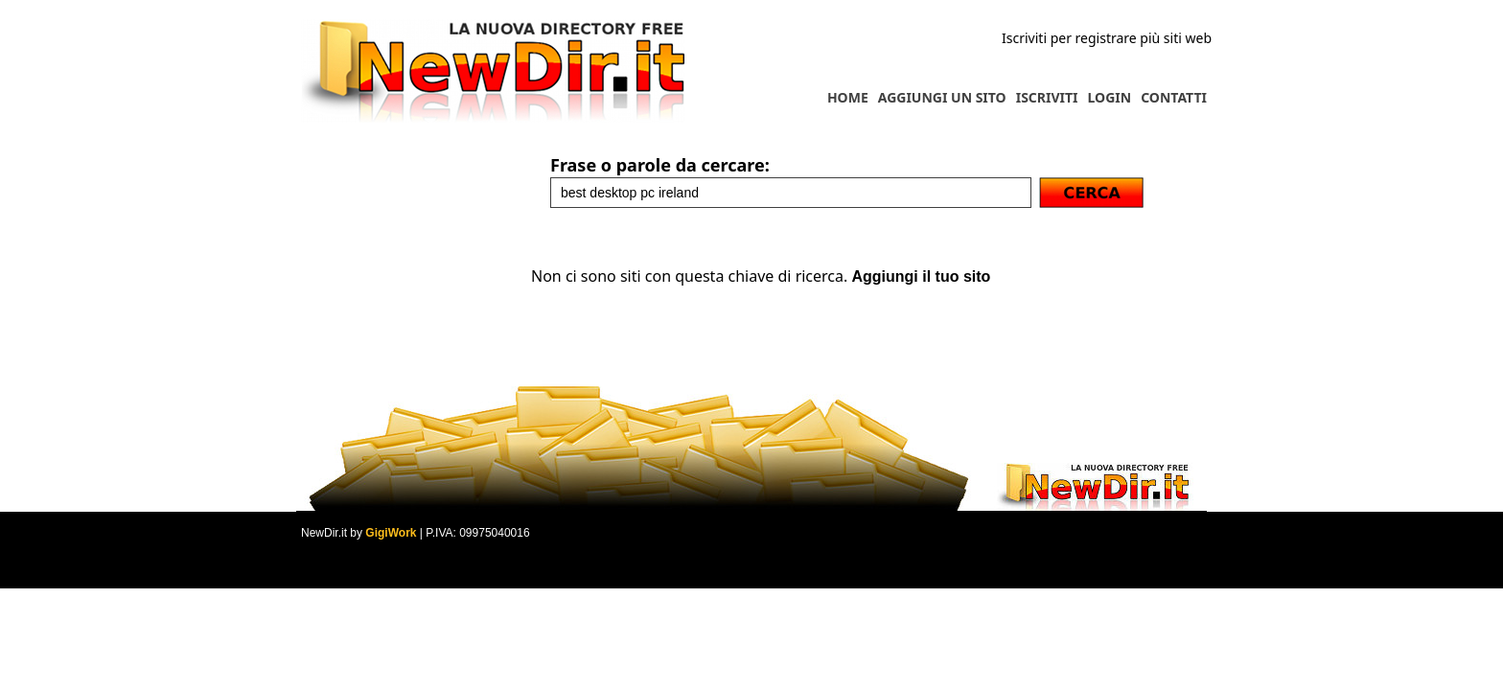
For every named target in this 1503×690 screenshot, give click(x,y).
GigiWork (390, 533)
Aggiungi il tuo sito (920, 276)
